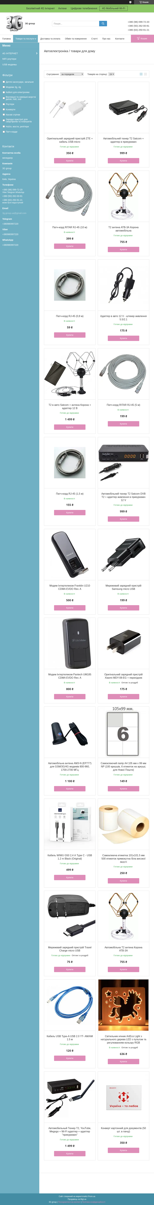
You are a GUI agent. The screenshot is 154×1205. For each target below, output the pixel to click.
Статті (94, 38)
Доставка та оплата (50, 38)
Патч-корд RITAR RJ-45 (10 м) (69, 227)
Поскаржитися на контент (69, 1202)
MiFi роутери (9, 58)
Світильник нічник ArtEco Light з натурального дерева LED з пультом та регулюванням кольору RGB (123, 1039)
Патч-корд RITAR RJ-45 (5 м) (123, 405)
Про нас (106, 38)
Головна (6, 38)
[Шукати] (103, 23)
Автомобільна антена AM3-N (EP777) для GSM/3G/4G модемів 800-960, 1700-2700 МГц (69, 766)
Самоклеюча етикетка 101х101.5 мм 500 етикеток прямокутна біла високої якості (124, 858)
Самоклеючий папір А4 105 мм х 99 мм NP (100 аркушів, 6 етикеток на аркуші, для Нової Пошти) (123, 766)
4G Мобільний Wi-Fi (113, 8)
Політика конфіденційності (93, 1202)
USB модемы (9, 64)
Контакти (119, 38)
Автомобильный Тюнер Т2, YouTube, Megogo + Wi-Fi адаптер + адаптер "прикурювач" (69, 1131)
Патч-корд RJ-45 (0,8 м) (70, 316)
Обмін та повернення (76, 38)
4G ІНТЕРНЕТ (10, 53)
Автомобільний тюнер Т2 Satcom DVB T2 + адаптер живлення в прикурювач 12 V (123, 497)
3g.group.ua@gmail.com (14, 213)
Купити (69, 160)
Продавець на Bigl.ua (77, 1199)
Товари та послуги (24, 38)
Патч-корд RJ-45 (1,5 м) (70, 493)
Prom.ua (91, 1196)
